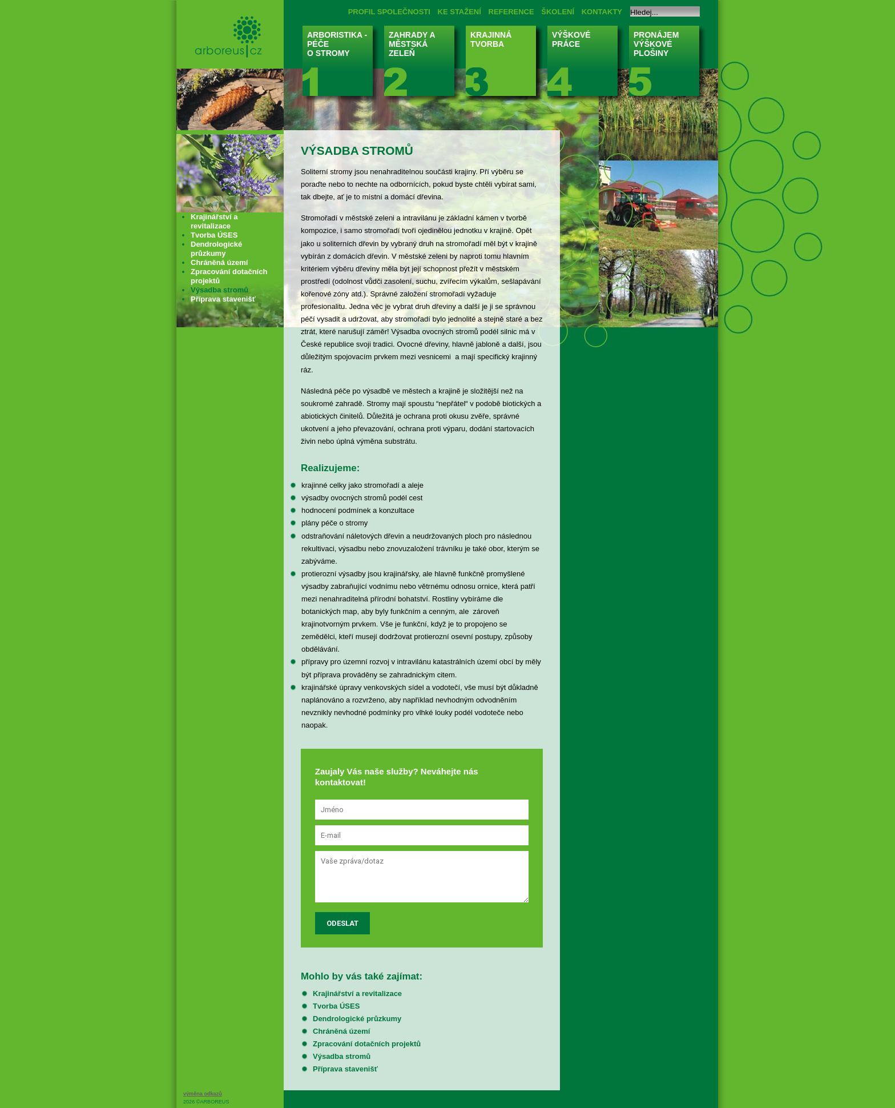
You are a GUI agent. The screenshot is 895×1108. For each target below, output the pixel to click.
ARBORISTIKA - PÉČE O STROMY (341, 64)
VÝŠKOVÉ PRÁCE (585, 64)
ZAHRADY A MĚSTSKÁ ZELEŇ (422, 64)
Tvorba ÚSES (336, 1006)
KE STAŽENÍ (459, 11)
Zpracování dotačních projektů (367, 1043)
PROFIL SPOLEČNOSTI (389, 11)
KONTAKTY (602, 11)
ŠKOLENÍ (557, 11)
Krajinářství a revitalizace (357, 993)
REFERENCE (511, 11)
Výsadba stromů (341, 1056)
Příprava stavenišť (345, 1069)
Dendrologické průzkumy (357, 1018)
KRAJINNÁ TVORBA (504, 64)
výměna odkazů (202, 1094)
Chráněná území (341, 1031)
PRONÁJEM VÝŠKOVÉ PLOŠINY (667, 64)
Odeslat (342, 923)
